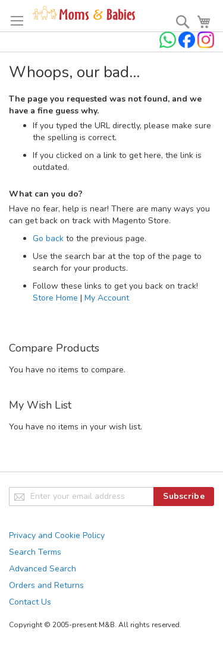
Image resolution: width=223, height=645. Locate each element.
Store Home (55, 297)
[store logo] (84, 13)
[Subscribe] (183, 496)
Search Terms (35, 552)
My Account (106, 297)
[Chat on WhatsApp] (168, 45)
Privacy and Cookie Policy (57, 535)
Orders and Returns (46, 585)
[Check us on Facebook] (187, 45)
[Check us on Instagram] (205, 45)
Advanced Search (42, 568)
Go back (48, 238)
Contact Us (30, 602)
